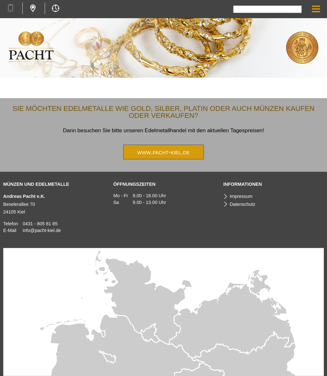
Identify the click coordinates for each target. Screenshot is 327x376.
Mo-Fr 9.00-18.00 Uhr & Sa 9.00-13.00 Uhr (55, 8)
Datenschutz (242, 204)
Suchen (295, 9)
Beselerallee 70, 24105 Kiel (33, 8)
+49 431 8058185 (10, 8)
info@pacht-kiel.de (42, 230)
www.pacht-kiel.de (163, 152)
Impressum (241, 196)
